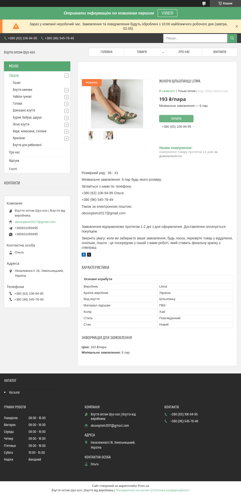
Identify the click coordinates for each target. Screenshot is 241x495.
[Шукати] (232, 38)
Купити (176, 119)
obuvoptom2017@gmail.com (35, 222)
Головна (106, 52)
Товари (142, 52)
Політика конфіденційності (171, 490)
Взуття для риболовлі (27, 145)
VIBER (167, 13)
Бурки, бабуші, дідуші (27, 118)
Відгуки (14, 161)
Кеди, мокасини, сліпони (29, 131)
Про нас (184, 52)
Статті (13, 169)
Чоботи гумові (22, 97)
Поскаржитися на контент (133, 490)
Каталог (14, 393)
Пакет (17, 83)
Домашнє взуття (24, 110)
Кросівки (19, 138)
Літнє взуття (21, 124)
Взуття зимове (22, 90)
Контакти (219, 52)
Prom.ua (143, 486)
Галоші (17, 104)
